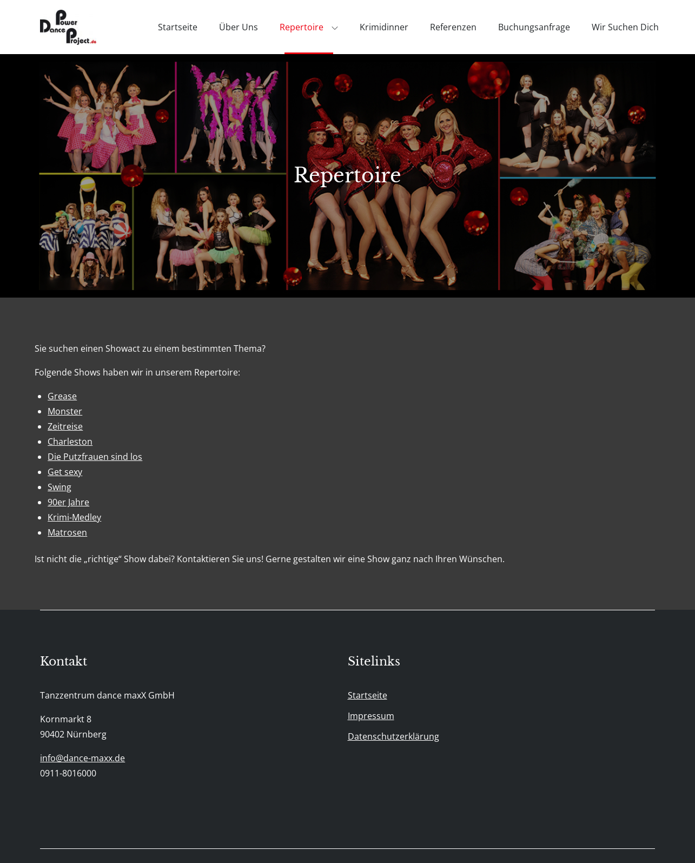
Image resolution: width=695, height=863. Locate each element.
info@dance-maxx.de (82, 758)
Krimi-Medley (74, 517)
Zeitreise (65, 426)
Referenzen (453, 27)
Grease (62, 396)
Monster (65, 411)
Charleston (70, 441)
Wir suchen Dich (625, 27)
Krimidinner (384, 27)
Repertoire (309, 27)
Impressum (371, 716)
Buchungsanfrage (534, 27)
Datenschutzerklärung (393, 736)
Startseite (177, 27)
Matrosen (67, 532)
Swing (59, 487)
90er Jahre (68, 502)
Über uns (238, 27)
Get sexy (65, 472)
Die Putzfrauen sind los (95, 457)
